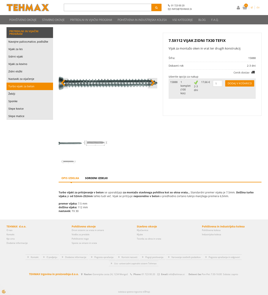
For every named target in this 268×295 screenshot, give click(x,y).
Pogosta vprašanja (104, 257)
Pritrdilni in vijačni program (91, 20)
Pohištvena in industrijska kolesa (142, 20)
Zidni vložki (15, 71)
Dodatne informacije (17, 243)
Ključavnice (142, 230)
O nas (9, 230)
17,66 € (205, 82)
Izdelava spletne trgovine (130, 291)
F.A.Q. (215, 20)
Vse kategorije (182, 20)
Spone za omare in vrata (84, 243)
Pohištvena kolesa (211, 230)
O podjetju (52, 257)
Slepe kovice (16, 108)
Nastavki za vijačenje (21, 79)
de (258, 7)
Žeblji (11, 93)
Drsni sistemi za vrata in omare (88, 230)
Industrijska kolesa (211, 234)
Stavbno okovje (53, 20)
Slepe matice (16, 116)
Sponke (12, 101)
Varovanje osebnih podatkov (186, 257)
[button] (152, 83)
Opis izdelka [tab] (70, 178)
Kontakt (10, 234)
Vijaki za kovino (17, 64)
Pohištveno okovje (22, 20)
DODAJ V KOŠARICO (240, 83)
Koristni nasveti (129, 257)
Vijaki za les (15, 49)
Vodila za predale (81, 234)
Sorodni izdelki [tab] (96, 178)
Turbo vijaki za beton (21, 86)
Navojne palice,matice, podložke (28, 41)
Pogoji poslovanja (154, 257)
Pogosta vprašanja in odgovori (224, 257)
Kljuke (140, 234)
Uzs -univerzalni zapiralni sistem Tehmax (135, 263)
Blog (202, 20)
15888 (174, 82)
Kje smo (11, 238)
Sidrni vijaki (15, 56)
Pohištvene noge (80, 238)
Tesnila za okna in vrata (149, 238)
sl (252, 7)
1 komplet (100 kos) (186, 87)
